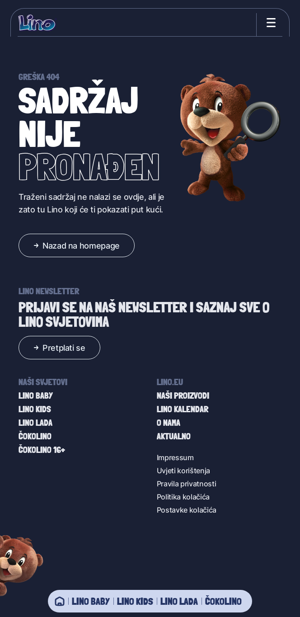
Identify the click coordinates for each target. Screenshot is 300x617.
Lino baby (91, 601)
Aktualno (174, 436)
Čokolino (223, 601)
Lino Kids (135, 601)
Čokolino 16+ (42, 449)
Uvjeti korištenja (184, 470)
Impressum (175, 457)
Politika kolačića (183, 496)
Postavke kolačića (187, 509)
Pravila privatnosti (186, 483)
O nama (168, 422)
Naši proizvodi (183, 395)
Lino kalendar (182, 409)
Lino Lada (179, 601)
